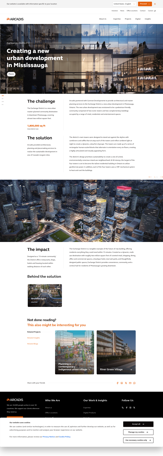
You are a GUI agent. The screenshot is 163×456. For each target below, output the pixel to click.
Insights (148, 19)
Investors (115, 11)
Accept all (136, 433)
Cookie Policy (64, 446)
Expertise (117, 19)
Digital (138, 19)
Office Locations (132, 11)
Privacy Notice (49, 446)
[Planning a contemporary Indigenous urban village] (74, 364)
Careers (150, 11)
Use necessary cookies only (136, 449)
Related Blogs (32, 355)
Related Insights (33, 350)
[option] (81, 217)
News (122, 11)
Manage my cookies (136, 441)
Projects (128, 19)
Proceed (143, 4)
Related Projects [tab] (34, 344)
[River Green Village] (116, 364)
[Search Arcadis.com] (155, 19)
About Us (102, 19)
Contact (143, 11)
